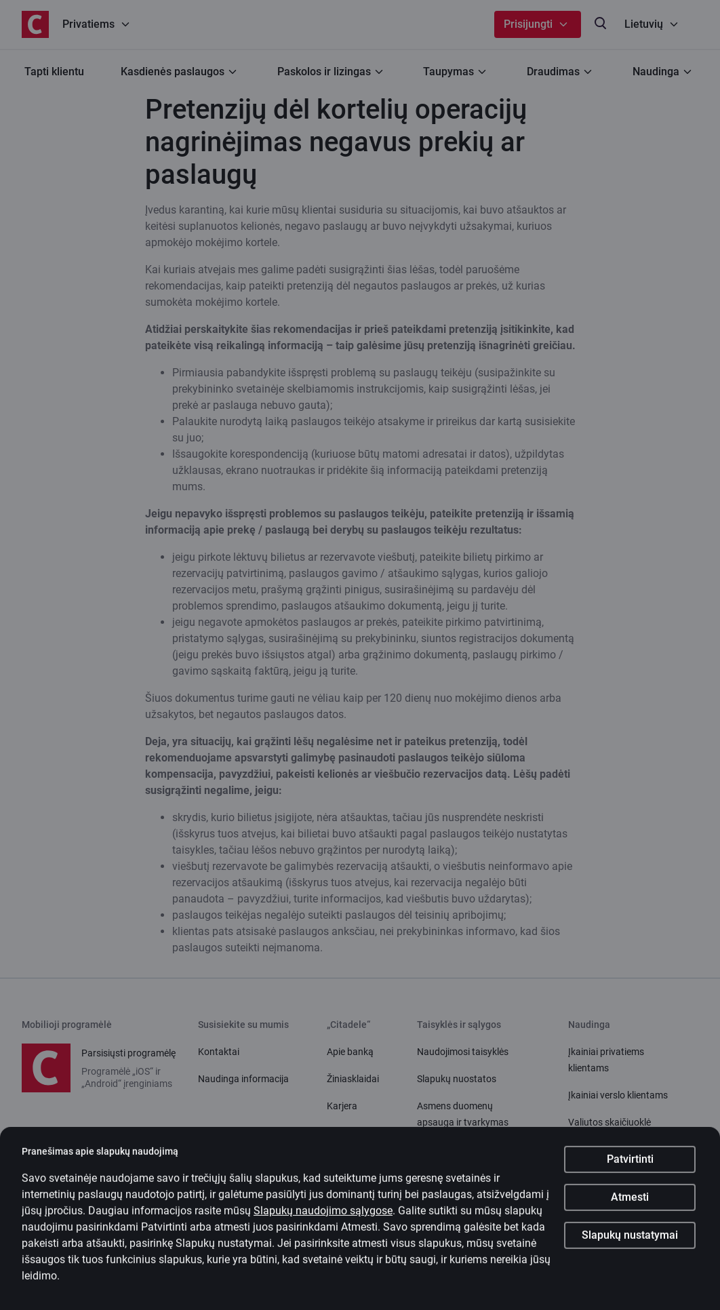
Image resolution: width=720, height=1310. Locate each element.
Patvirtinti (630, 1163)
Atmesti (630, 1201)
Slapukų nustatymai (630, 1239)
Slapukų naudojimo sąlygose (323, 1214)
